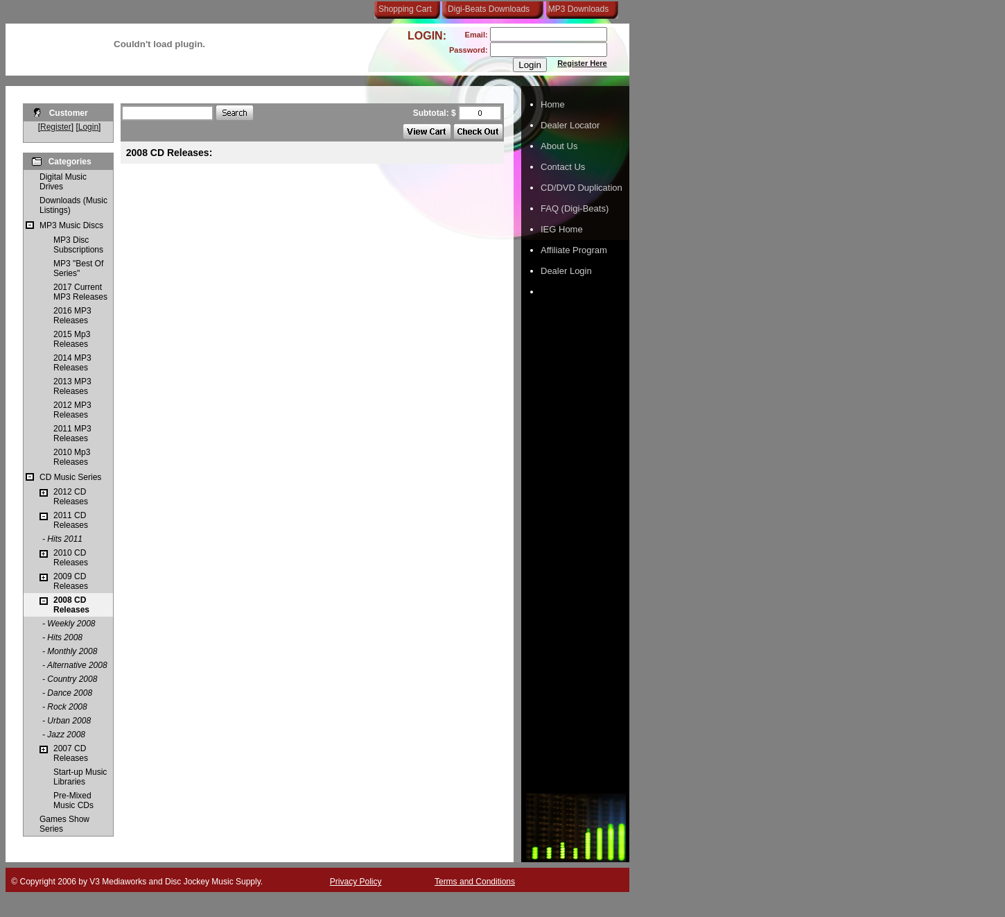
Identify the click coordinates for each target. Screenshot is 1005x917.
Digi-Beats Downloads (489, 9)
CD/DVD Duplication (581, 187)
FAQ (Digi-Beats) (575, 208)
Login (88, 127)
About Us (559, 146)
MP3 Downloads (576, 9)
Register (55, 127)
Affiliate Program (574, 250)
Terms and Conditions (475, 881)
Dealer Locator (570, 125)
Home (553, 104)
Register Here (582, 63)
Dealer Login (566, 271)
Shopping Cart (405, 9)
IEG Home (562, 229)
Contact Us (563, 167)
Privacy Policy (356, 881)
